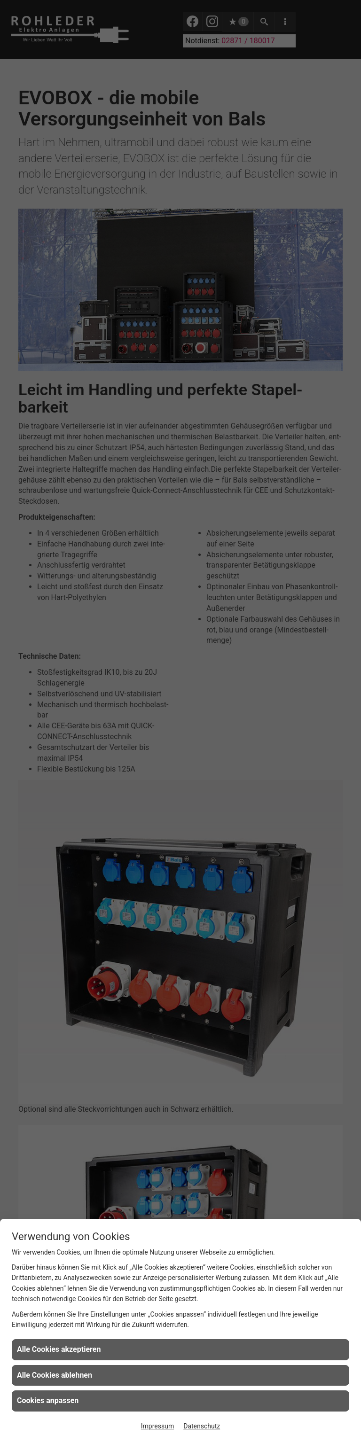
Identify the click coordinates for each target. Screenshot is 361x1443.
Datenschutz (201, 1426)
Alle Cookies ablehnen (54, 1375)
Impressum (157, 1426)
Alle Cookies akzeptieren (59, 1349)
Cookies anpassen (47, 1400)
